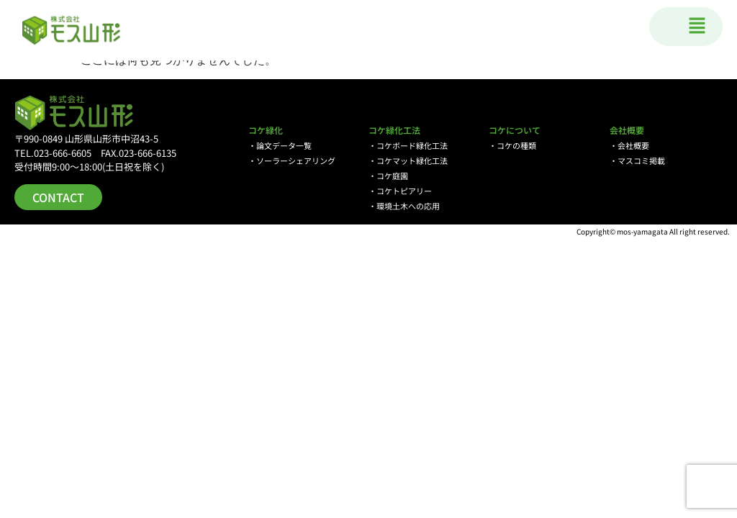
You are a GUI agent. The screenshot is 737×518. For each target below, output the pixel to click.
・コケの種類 (512, 145)
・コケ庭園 (388, 175)
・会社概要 (629, 145)
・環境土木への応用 (404, 206)
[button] (697, 26)
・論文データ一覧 (280, 145)
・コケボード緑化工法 (408, 145)
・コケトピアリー (400, 190)
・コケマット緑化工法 (408, 160)
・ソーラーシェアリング (291, 160)
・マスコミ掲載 (637, 160)
